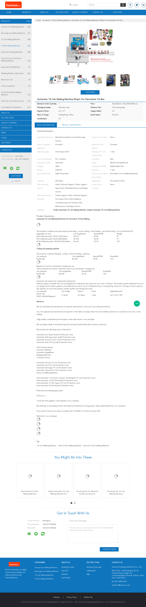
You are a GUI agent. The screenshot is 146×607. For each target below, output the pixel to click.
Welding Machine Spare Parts (15, 73)
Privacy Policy (72, 597)
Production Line (94, 567)
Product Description (71, 125)
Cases (4, 138)
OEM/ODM (91, 571)
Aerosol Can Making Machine (15, 27)
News (3, 133)
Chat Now (117, 12)
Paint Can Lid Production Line (15, 101)
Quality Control (80, 12)
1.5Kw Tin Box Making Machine (70, 446)
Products (26, 12)
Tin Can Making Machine (15, 39)
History (64, 571)
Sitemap (56, 597)
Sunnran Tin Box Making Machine (96, 446)
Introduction (67, 567)
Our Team (65, 578)
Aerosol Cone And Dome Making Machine (15, 60)
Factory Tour (62, 12)
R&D (88, 574)
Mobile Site (88, 597)
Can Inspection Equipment (15, 107)
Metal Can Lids (15, 80)
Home (8, 12)
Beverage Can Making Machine (15, 33)
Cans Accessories (15, 86)
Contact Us (97, 12)
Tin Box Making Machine (15, 46)
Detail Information (46, 125)
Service (64, 574)
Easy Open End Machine (15, 67)
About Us (44, 12)
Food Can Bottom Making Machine (15, 93)
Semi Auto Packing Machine (15, 52)
